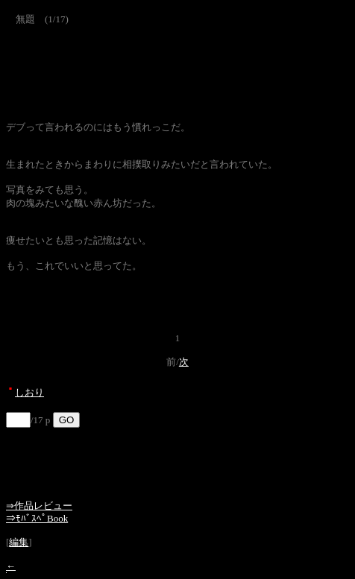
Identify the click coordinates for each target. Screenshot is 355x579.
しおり (29, 392)
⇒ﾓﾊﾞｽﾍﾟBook (37, 518)
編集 (18, 542)
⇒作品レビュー (39, 505)
